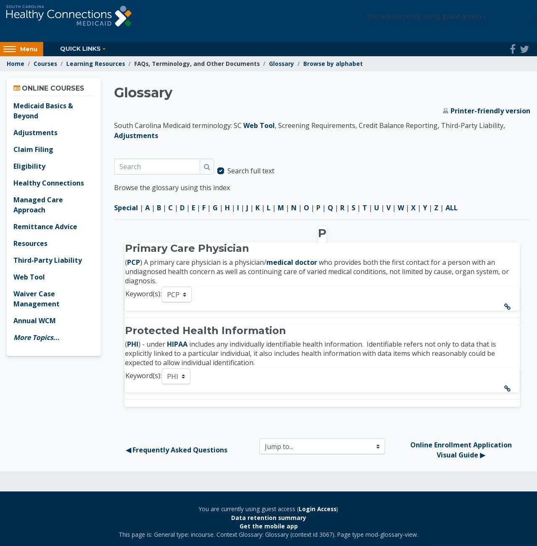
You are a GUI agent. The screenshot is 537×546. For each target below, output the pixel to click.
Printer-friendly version (490, 110)
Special (126, 207)
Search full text (250, 170)
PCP (133, 262)
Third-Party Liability (47, 260)
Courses (45, 64)
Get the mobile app (269, 526)
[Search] (157, 167)
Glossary (281, 64)
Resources (30, 243)
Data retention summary (268, 518)
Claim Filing (33, 149)
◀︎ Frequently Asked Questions (176, 450)
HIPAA (177, 344)
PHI (132, 344)
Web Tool (259, 125)
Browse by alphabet (333, 64)
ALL (452, 207)
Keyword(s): (143, 293)
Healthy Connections (48, 183)
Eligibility (29, 166)
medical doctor (292, 262)
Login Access (507, 16)
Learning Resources (95, 64)
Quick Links (80, 48)
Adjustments (136, 135)
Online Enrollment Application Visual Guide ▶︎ (462, 450)
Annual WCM (34, 320)
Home (15, 64)
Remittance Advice (45, 226)
